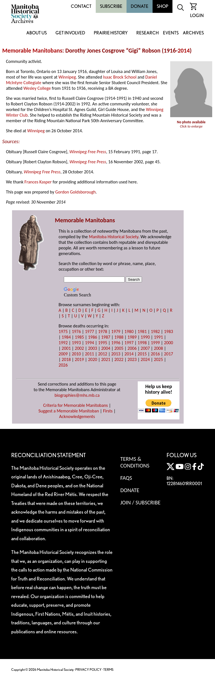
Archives (193, 33)
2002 (79, 348)
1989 (132, 337)
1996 (115, 342)
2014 (184, 50)
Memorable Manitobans (32, 50)
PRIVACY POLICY (88, 669)
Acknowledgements (77, 416)
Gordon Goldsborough (75, 192)
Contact (81, 6)
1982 (155, 331)
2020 (92, 359)
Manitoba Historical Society (113, 236)
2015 (142, 353)
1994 (89, 342)
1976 (76, 331)
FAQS (126, 477)
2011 (89, 353)
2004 (105, 348)
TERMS (108, 669)
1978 (102, 331)
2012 (102, 353)
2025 (158, 359)
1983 (168, 331)
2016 (155, 353)
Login (197, 15)
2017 (168, 353)
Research (147, 33)
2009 (63, 353)
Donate (139, 6)
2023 (132, 359)
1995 (102, 342)
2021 (105, 359)
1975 (63, 331)
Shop (162, 6)
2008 (158, 348)
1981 (142, 331)
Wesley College (37, 88)
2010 (76, 353)
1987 (105, 337)
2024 (145, 359)
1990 (145, 337)
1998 (142, 342)
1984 (66, 337)
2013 (115, 353)
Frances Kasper (38, 182)
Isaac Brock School (119, 77)
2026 (63, 365)
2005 (118, 348)
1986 (92, 337)
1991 (158, 337)
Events (171, 33)
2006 (132, 348)
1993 (76, 342)
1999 (155, 342)
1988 (118, 337)
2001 (66, 348)
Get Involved (70, 33)
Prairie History (111, 33)
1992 (63, 342)
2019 (79, 359)
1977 (89, 331)
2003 (92, 348)
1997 (129, 342)
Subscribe (111, 6)
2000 (168, 342)
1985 (79, 337)
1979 (115, 331)
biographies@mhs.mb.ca (77, 395)
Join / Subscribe (140, 502)
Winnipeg (67, 77)
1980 (129, 331)
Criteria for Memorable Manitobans (75, 405)
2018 (66, 359)
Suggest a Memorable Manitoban (68, 411)
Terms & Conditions (134, 462)
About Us (36, 33)
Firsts (108, 411)
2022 (118, 359)
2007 (145, 348)
